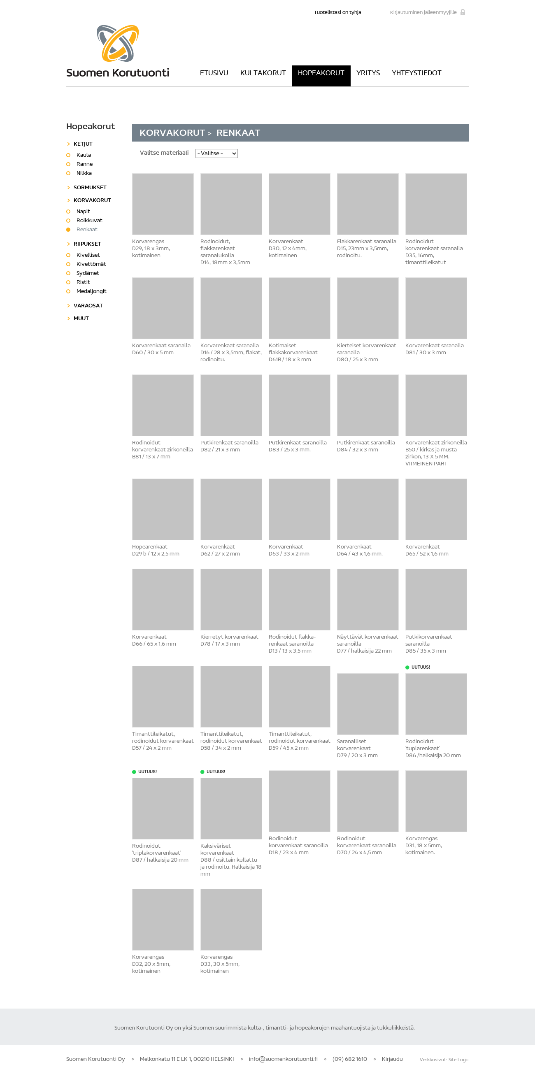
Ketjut (83, 144)
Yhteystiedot (417, 73)
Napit (83, 212)
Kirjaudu (392, 1059)
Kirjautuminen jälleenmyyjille (423, 12)
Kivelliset (88, 255)
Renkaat (87, 230)
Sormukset (90, 188)
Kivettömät (91, 264)
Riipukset (87, 244)
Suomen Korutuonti (117, 51)
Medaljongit (92, 292)
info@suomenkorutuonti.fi (283, 1059)
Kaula (84, 155)
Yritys (368, 73)
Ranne (85, 164)
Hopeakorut (321, 73)
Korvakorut (174, 133)
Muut (81, 319)
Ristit (83, 283)
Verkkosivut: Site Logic (444, 1060)
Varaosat (88, 306)
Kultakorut (263, 73)
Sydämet (88, 274)
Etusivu (214, 73)
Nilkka (84, 174)
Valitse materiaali (164, 153)
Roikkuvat (89, 221)
